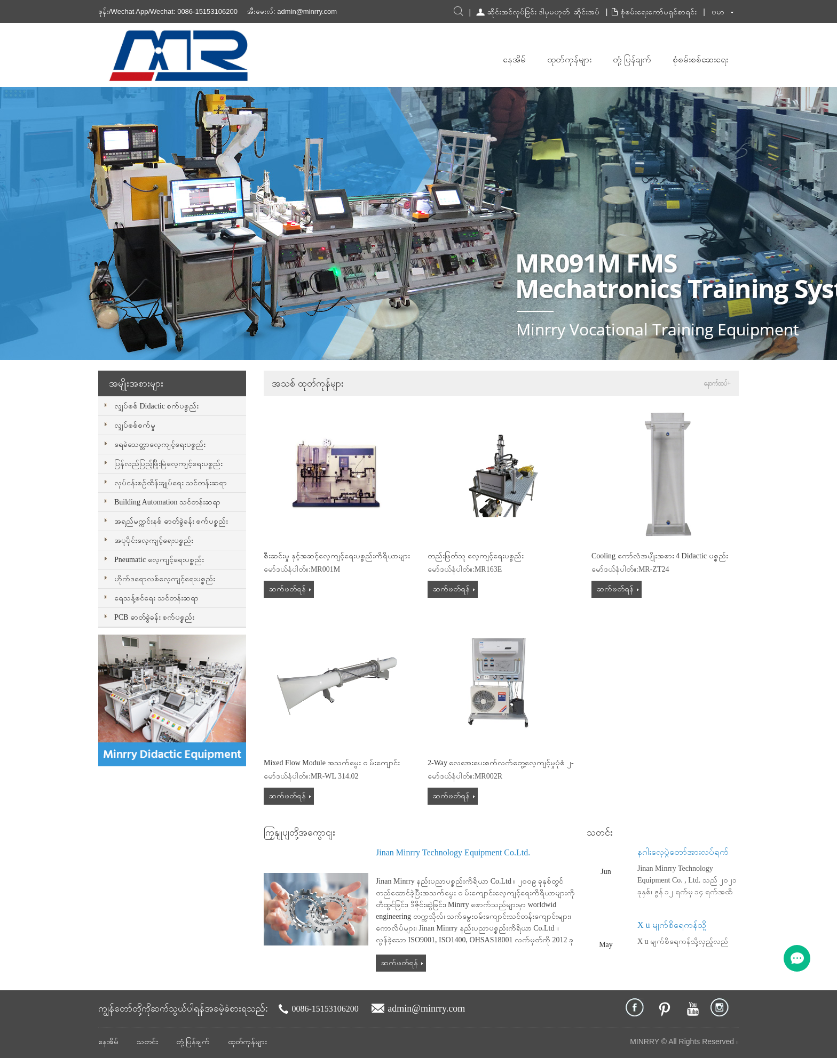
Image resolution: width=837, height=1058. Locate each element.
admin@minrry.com (307, 11)
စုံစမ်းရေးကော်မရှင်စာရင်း (658, 11)
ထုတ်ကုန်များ (569, 59)
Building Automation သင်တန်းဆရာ (167, 502)
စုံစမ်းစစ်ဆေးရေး (700, 59)
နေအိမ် (514, 59)
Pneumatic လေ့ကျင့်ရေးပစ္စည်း (159, 560)
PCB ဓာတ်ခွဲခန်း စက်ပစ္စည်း (154, 617)
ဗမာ (718, 11)
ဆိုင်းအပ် (586, 11)
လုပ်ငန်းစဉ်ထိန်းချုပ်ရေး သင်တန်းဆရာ (170, 483)
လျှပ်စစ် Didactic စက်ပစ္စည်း (156, 406)
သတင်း (147, 1042)
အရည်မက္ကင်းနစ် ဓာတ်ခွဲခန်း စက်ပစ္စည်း (171, 521)
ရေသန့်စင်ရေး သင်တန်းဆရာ (156, 598)
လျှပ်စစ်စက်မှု (134, 425)
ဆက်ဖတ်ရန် (287, 589)
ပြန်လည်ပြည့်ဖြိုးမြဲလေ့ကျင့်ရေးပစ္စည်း (168, 464)
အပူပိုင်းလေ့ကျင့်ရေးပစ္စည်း (153, 540)
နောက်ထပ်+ (717, 383)
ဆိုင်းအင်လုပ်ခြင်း (511, 11)
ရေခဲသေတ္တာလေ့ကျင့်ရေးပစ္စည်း (160, 444)
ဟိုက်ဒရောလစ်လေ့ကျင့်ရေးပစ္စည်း (164, 579)
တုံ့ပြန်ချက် (632, 59)
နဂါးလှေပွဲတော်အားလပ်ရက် (683, 851)
